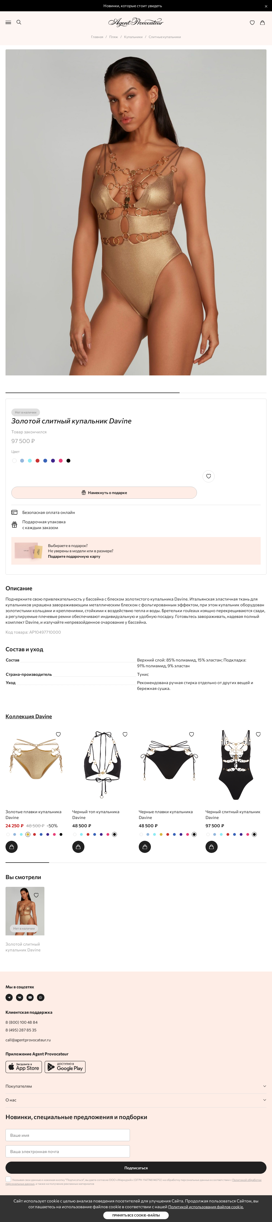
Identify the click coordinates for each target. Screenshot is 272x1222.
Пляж (112, 35)
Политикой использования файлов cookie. (206, 1206)
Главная (95, 35)
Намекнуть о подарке (104, 491)
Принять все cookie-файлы (136, 1215)
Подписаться (136, 1167)
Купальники (133, 35)
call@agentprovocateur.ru (30, 1039)
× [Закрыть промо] (266, 5)
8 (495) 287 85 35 (22, 1029)
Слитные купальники (167, 35)
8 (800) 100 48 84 (23, 1021)
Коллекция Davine (30, 715)
